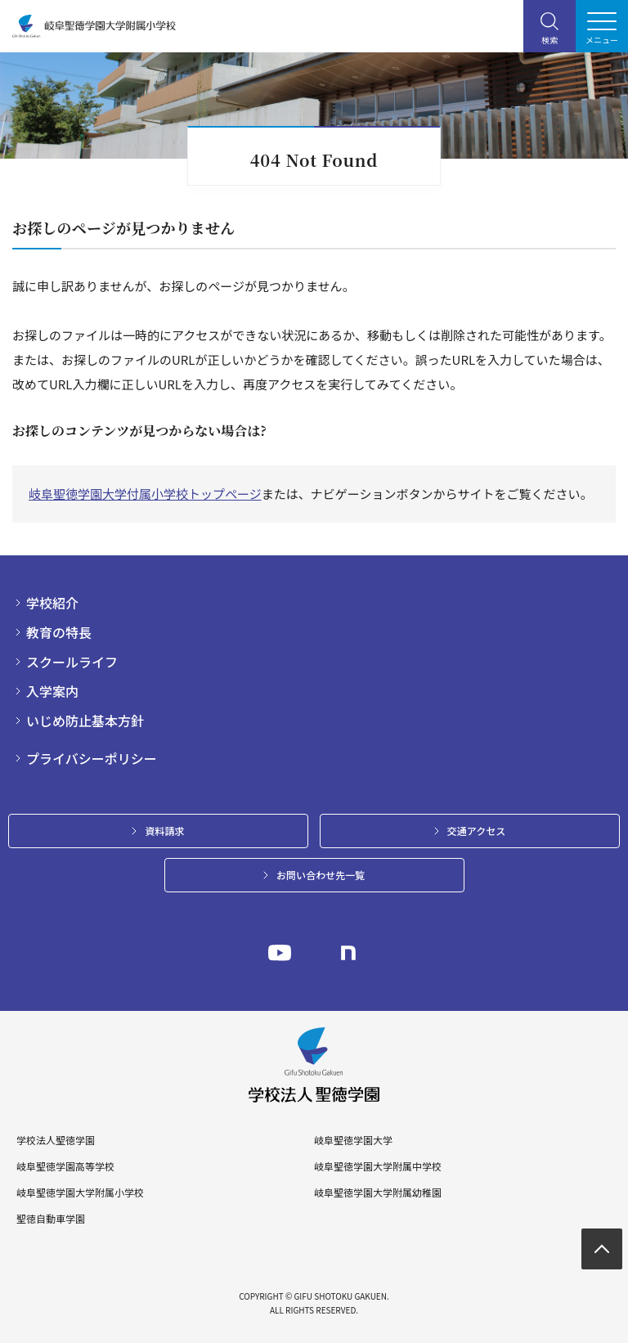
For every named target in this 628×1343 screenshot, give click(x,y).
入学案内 (52, 691)
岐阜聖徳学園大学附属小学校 (80, 1192)
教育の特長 (59, 632)
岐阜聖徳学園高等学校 (65, 1166)
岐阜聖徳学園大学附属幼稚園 (378, 1192)
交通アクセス (476, 831)
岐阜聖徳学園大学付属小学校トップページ (145, 493)
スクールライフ (72, 661)
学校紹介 (52, 602)
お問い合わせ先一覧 (320, 875)
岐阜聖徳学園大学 (353, 1140)
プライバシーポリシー (91, 758)
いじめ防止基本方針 (85, 720)
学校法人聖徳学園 (55, 1140)
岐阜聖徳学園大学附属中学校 (378, 1166)
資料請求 (164, 831)
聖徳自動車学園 (50, 1219)
